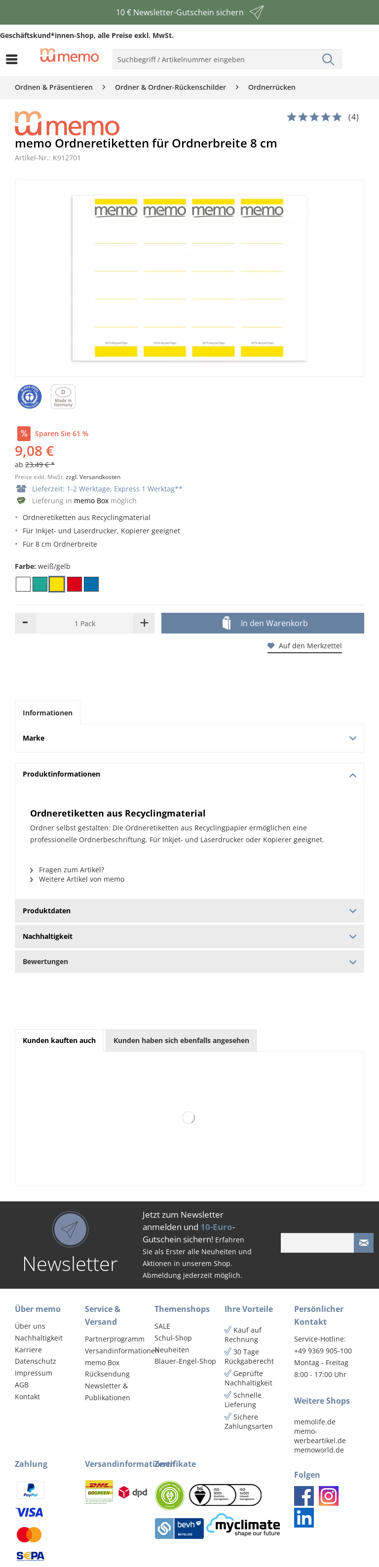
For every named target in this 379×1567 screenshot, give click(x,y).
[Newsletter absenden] (364, 1243)
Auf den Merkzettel (304, 645)
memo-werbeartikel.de (320, 1435)
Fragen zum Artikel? (67, 869)
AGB (22, 1384)
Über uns (30, 1326)
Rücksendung (107, 1374)
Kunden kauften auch (59, 1040)
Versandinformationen (117, 1350)
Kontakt (27, 1396)
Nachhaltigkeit (39, 1338)
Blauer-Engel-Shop (185, 1361)
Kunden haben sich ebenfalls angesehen (181, 1040)
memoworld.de (319, 1450)
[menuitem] (14, 59)
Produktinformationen (190, 774)
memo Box (91, 500)
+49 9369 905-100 (323, 1350)
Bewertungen (189, 961)
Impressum (33, 1373)
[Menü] (14, 59)
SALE (162, 1326)
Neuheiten (172, 1349)
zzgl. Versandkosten (93, 477)
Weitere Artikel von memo (77, 879)
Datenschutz (35, 1361)
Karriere (28, 1349)
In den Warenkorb (265, 623)
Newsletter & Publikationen (107, 1391)
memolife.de (315, 1421)
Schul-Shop (173, 1338)
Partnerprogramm (115, 1338)
